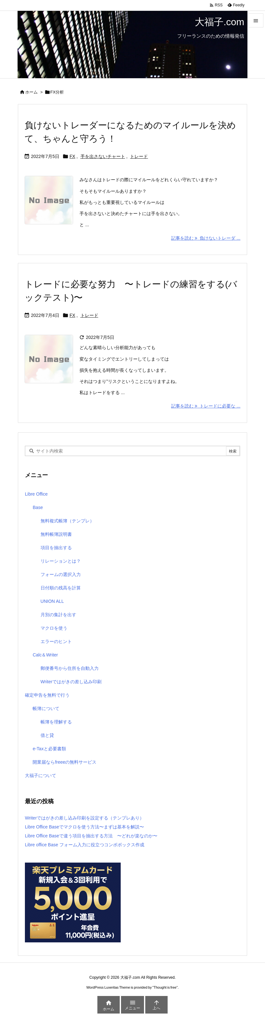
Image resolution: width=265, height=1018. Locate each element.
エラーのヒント (56, 641)
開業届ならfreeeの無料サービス (64, 762)
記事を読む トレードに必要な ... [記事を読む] (205, 405)
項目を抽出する (56, 547)
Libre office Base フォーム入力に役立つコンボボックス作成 (84, 844)
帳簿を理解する (56, 721)
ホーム (31, 92)
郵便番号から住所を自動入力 (70, 668)
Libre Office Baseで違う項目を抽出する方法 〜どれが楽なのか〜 (91, 835)
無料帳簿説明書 (56, 534)
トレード (139, 156)
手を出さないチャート (102, 156)
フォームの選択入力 (61, 574)
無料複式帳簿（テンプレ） (67, 520)
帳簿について (46, 708)
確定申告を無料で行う (47, 695)
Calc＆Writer (45, 654)
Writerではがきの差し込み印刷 (71, 681)
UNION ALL (52, 601)
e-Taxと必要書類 (49, 748)
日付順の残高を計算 (61, 587)
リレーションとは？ (61, 561)
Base (38, 507)
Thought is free (165, 987)
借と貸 (47, 735)
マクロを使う (54, 628)
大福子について (40, 775)
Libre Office (36, 494)
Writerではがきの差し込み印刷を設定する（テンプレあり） (84, 817)
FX (72, 156)
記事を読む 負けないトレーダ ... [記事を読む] (205, 238)
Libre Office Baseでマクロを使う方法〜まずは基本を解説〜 (84, 826)
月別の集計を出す (58, 614)
